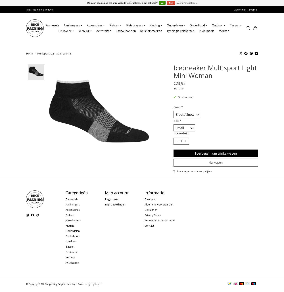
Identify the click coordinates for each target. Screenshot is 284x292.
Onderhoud (72, 237)
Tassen (70, 247)
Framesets (52, 25)
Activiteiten (103, 31)
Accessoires (73, 211)
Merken (224, 31)
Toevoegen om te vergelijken (192, 172)
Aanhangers (73, 205)
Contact (149, 226)
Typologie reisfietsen (180, 31)
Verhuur (70, 258)
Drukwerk (71, 253)
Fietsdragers (73, 221)
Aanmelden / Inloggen (245, 9)
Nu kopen (215, 163)
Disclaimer (151, 211)
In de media (206, 31)
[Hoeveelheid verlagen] (177, 141)
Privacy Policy (153, 216)
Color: (178, 107)
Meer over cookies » (187, 3)
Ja (162, 3)
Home (30, 53)
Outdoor (71, 242)
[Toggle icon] (248, 28)
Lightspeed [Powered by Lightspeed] (96, 285)
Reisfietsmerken (151, 31)
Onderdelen (73, 232)
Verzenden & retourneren (160, 221)
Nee (171, 3)
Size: (177, 120)
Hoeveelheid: (181, 133)
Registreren (112, 200)
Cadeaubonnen (126, 31)
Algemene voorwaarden (159, 205)
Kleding (70, 226)
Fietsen (70, 216)
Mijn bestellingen (115, 205)
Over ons (150, 200)
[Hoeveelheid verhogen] (185, 141)
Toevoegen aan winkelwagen (215, 154)
